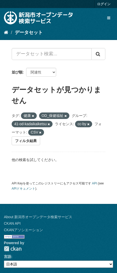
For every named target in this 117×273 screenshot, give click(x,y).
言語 (7, 257)
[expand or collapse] (108, 18)
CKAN (12, 248)
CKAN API (12, 223)
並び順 (17, 72)
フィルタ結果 (26, 141)
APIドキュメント (23, 188)
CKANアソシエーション (23, 230)
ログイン (104, 4)
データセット (29, 32)
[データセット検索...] (52, 54)
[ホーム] (6, 32)
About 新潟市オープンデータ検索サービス (38, 217)
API (94, 183)
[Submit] (98, 54)
